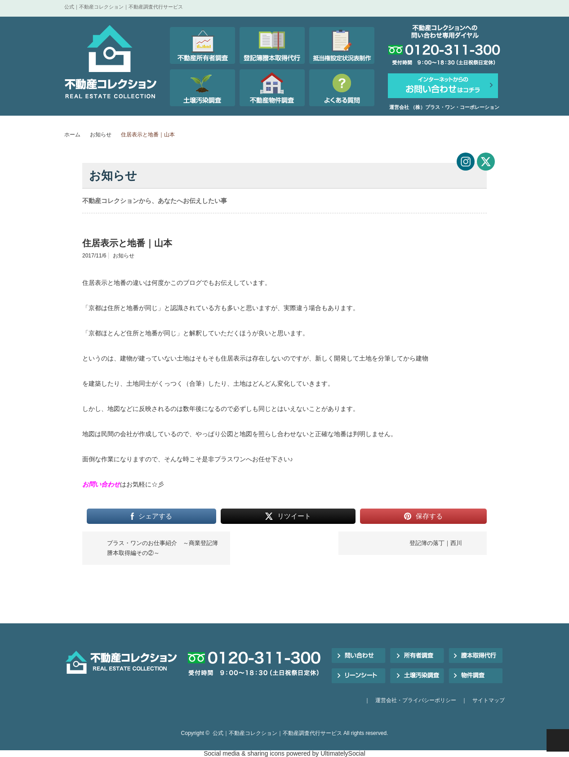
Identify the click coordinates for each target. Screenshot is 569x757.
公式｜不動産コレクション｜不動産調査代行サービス (277, 733)
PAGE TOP (558, 740)
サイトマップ (488, 700)
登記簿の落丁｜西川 (435, 543)
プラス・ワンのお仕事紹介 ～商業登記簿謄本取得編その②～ (162, 548)
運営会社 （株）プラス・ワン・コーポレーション (444, 107)
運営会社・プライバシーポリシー (415, 700)
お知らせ (100, 134)
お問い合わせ (101, 484)
